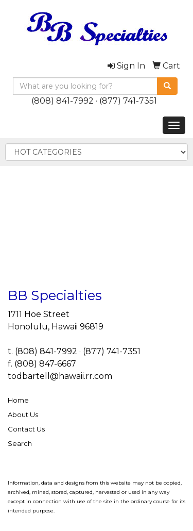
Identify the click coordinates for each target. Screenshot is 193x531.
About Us (23, 414)
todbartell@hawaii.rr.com (60, 376)
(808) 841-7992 (62, 101)
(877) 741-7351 (128, 101)
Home (18, 400)
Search (20, 443)
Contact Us (26, 429)
